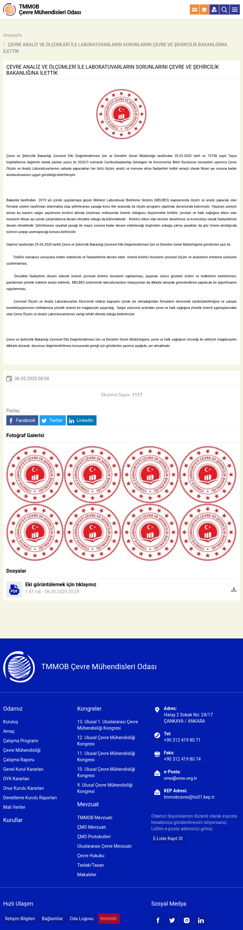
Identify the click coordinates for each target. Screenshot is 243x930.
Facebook (21, 420)
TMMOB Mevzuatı (94, 817)
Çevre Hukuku (90, 855)
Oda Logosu (82, 918)
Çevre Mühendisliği (21, 750)
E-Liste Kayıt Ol (168, 838)
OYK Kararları (16, 778)
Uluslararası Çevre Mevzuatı (104, 846)
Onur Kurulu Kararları (23, 788)
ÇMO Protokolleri (94, 836)
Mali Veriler (14, 807)
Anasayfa (12, 35)
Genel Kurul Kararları (23, 769)
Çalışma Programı (20, 740)
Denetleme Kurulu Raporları (30, 797)
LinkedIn (81, 420)
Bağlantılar (52, 918)
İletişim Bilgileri (20, 918)
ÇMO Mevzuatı (91, 827)
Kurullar (13, 820)
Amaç (9, 731)
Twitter (52, 420)
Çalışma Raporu (18, 759)
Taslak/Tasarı (90, 865)
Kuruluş (10, 721)
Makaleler (87, 874)
